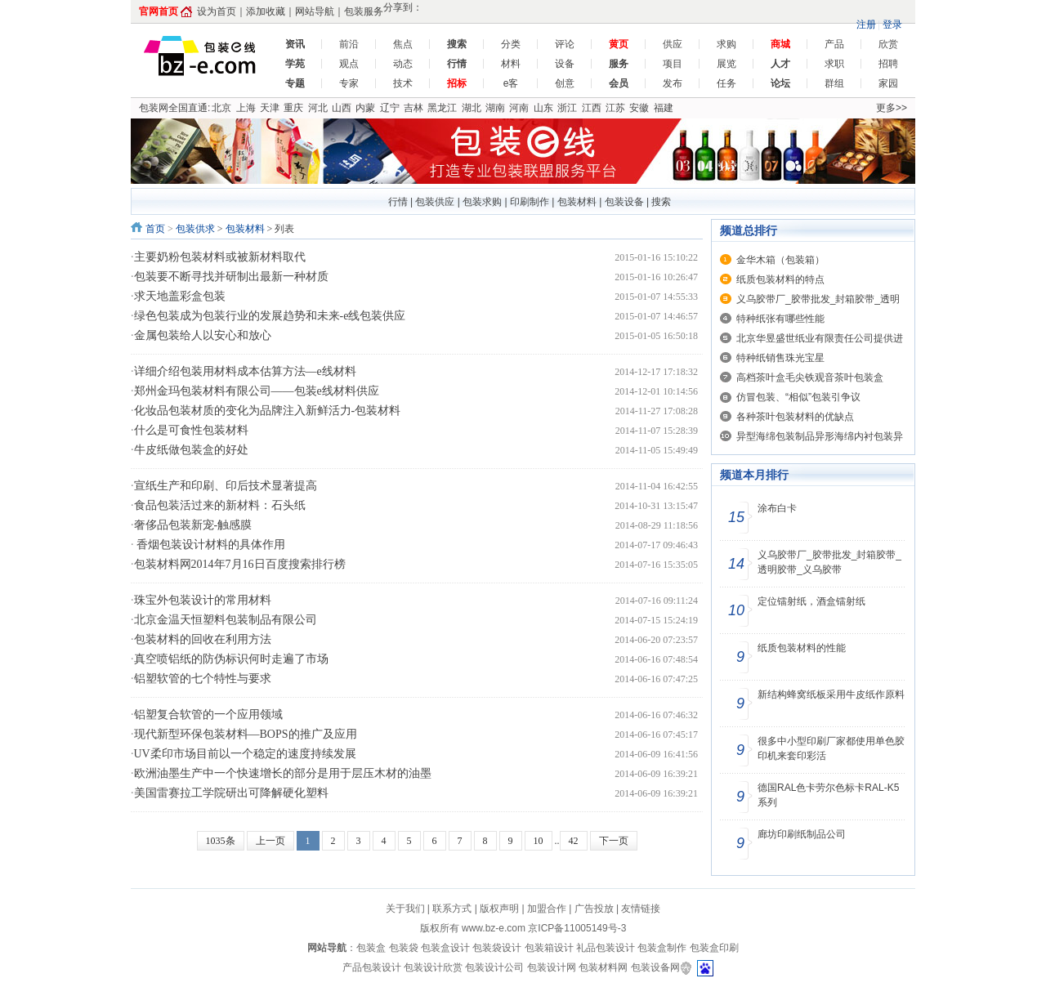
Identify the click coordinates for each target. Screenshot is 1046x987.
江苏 (615, 108)
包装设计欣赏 (434, 967)
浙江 (567, 108)
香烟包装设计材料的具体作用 (210, 544)
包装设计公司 (495, 967)
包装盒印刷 (714, 948)
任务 (726, 83)
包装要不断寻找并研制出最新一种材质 (231, 276)
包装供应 (434, 202)
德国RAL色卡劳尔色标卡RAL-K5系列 (828, 795)
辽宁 (390, 108)
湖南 (495, 108)
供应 (672, 44)
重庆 (293, 108)
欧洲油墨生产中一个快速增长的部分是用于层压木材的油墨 (282, 773)
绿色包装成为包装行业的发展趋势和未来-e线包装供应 (270, 316)
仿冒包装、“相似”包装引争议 (798, 397)
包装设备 (624, 202)
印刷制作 (529, 202)
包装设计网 (551, 967)
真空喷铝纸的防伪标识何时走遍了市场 (231, 659)
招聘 (888, 63)
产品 (834, 44)
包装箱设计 (549, 948)
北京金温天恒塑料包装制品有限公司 (225, 620)
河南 (519, 108)
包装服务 (363, 11)
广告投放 (594, 908)
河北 (318, 108)
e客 (511, 83)
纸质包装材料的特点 (780, 279)
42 (574, 840)
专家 (349, 83)
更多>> (891, 108)
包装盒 (372, 948)
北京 (221, 108)
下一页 (613, 840)
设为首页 (216, 11)
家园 (888, 83)
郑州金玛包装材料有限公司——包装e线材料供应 (256, 391)
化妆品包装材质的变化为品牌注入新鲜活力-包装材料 (267, 410)
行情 (398, 202)
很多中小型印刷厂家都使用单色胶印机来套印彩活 (831, 748)
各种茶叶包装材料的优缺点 (795, 416)
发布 (672, 83)
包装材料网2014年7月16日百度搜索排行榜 (240, 564)
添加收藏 (265, 11)
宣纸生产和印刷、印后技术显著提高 (225, 486)
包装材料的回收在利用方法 (202, 639)
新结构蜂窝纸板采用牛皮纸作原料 (831, 694)
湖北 (471, 108)
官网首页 (158, 11)
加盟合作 (546, 908)
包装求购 (482, 202)
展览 (726, 63)
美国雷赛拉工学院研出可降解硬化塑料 (231, 793)
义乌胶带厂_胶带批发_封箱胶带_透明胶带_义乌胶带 (829, 562)
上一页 (270, 840)
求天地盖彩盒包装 (180, 296)
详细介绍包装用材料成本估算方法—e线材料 (245, 371)
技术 (403, 83)
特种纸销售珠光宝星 (780, 358)
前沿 (349, 44)
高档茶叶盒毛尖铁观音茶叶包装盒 (809, 377)
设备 (564, 63)
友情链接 (640, 908)
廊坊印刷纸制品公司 (802, 834)
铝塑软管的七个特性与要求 (202, 678)
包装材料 (577, 202)
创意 (564, 83)
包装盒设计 (445, 948)
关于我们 (405, 908)
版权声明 (499, 908)
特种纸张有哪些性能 (780, 318)
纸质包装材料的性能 (802, 648)
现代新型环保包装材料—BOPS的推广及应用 (245, 734)
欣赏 (888, 44)
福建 (663, 108)
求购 (726, 44)
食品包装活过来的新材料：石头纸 (220, 505)
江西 (591, 108)
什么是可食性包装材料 (191, 430)
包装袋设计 (496, 948)
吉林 (413, 108)
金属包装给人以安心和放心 (202, 335)
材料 (511, 63)
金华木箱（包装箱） (780, 260)
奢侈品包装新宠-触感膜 (193, 525)
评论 (564, 44)
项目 (672, 63)
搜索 (661, 202)
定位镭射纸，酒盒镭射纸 (811, 601)
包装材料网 (603, 967)
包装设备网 (655, 967)
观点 (349, 63)
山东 (543, 108)
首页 (155, 228)
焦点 (403, 44)
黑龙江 (442, 108)
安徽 (639, 108)
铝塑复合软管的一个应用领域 (208, 714)
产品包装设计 (371, 967)
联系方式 (452, 908)
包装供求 (195, 228)
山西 (341, 108)
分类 (511, 44)
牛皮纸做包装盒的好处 (191, 450)
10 (538, 840)
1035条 (220, 840)
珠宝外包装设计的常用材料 (202, 600)
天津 (269, 108)
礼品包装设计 (606, 948)
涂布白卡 (777, 508)
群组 (834, 83)
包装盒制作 (663, 948)
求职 (834, 63)
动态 (403, 63)
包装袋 (405, 948)
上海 (246, 108)
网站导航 (314, 11)
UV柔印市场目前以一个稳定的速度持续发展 (245, 754)
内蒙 (365, 108)
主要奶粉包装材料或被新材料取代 (220, 257)
